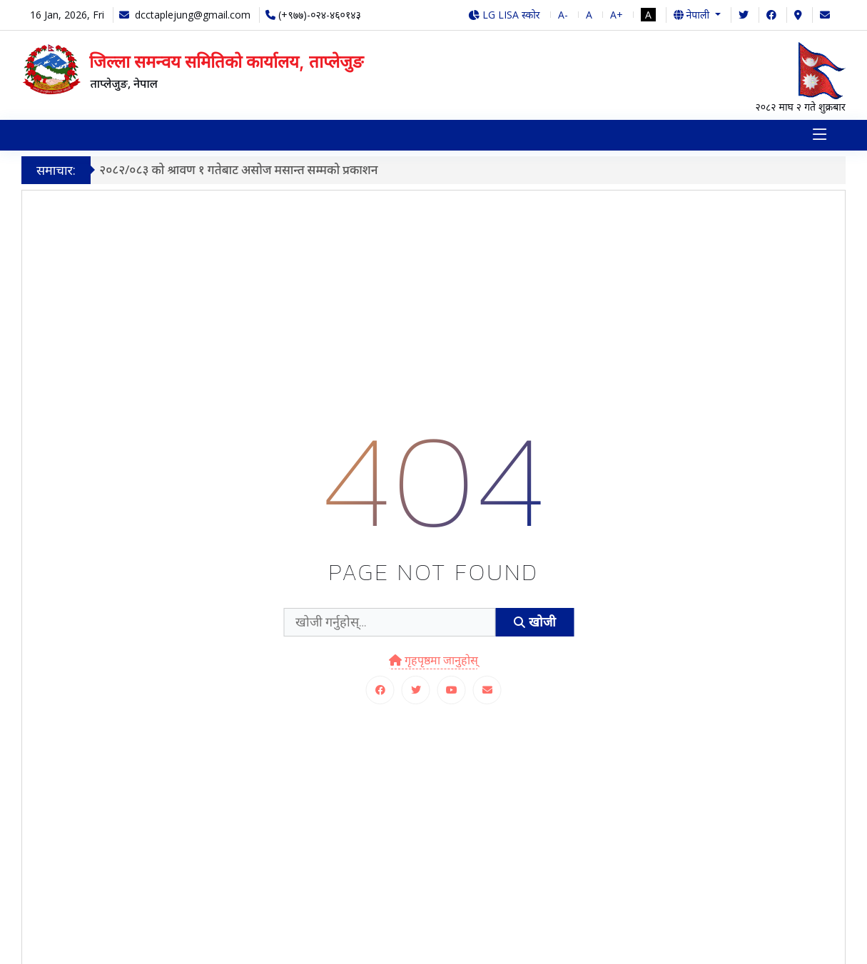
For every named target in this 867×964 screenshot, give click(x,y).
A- (563, 14)
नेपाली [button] (693, 14)
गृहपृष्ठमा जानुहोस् (433, 660)
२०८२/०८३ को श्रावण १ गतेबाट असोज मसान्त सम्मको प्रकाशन (242, 169)
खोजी (534, 621)
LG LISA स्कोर (504, 14)
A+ (616, 14)
